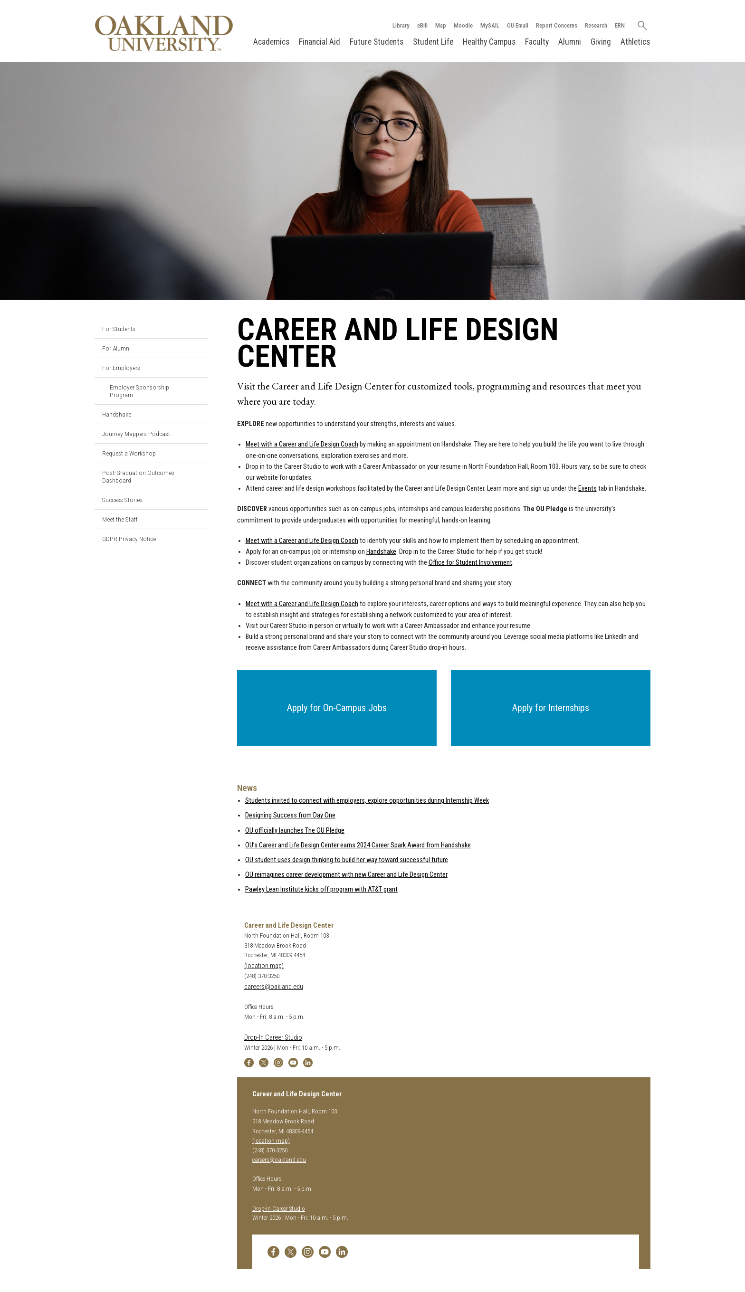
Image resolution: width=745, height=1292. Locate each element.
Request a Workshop (129, 453)
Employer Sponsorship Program (139, 391)
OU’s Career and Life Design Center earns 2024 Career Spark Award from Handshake (358, 845)
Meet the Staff (120, 519)
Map (440, 25)
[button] (337, 708)
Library (400, 25)
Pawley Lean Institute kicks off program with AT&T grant (321, 890)
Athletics (635, 42)
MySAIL (489, 25)
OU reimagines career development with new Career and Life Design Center (346, 875)
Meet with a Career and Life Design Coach (302, 445)
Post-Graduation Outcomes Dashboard (138, 476)
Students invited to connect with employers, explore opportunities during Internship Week (367, 801)
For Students (118, 328)
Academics (271, 42)
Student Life (433, 42)
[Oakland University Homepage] (164, 33)
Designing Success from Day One (290, 816)
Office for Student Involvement (470, 563)
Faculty (537, 42)
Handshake (116, 414)
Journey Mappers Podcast (136, 433)
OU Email (517, 25)
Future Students (376, 42)
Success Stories (122, 500)
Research (595, 25)
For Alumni (116, 348)
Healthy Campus (489, 42)
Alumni (569, 42)
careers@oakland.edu (273, 987)
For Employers (121, 367)
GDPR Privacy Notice (129, 538)
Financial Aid (319, 42)
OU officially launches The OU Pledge (294, 830)
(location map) (264, 966)
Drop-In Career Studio (273, 1038)
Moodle (462, 25)
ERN (619, 25)
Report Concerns (556, 25)
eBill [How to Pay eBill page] (422, 25)
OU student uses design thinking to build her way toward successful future (346, 860)
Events (587, 488)
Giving (601, 42)
